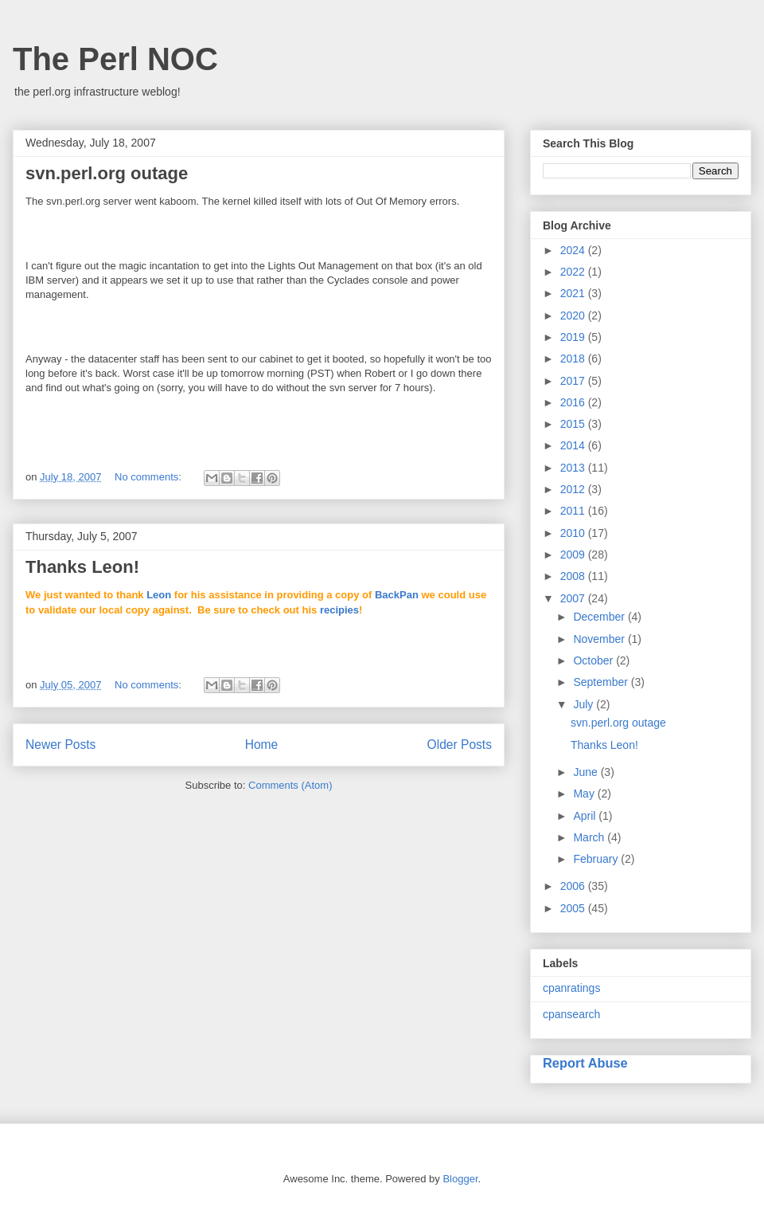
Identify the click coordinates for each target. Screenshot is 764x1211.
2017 (574, 380)
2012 (574, 489)
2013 (574, 467)
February (597, 858)
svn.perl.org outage (106, 173)
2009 (574, 554)
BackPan (397, 595)
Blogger (459, 1179)
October (594, 660)
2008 (574, 576)
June (586, 772)
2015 (574, 423)
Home (262, 744)
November (600, 639)
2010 (574, 533)
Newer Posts (60, 744)
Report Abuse (585, 1063)
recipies (339, 610)
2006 (574, 886)
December (600, 616)
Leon (158, 595)
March (590, 837)
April (585, 815)
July (584, 704)
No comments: (149, 477)
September (601, 682)
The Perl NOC (115, 58)
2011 (574, 510)
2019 (574, 337)
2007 (574, 598)
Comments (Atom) (290, 785)
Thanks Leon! (82, 567)
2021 (574, 293)
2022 (574, 271)
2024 (574, 250)
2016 (574, 402)
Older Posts (459, 744)
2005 (574, 908)
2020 (574, 315)
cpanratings (571, 988)
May (585, 793)
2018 (574, 358)
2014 (574, 445)
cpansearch (571, 1014)
